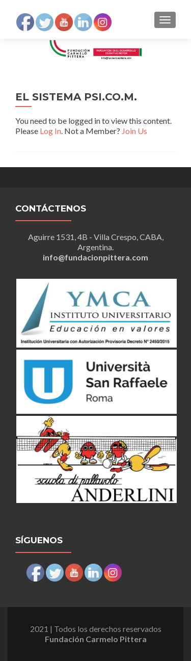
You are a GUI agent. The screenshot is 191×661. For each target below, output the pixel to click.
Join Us (134, 131)
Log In (50, 131)
